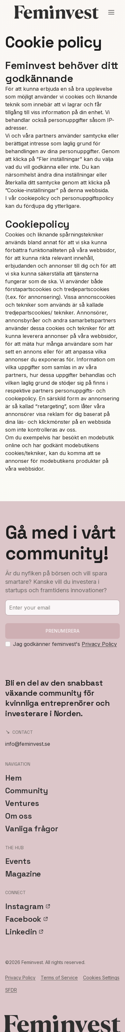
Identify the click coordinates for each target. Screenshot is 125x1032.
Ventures (22, 803)
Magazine (23, 874)
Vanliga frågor (31, 829)
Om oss (18, 816)
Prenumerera (63, 631)
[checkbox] (7, 644)
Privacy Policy (99, 644)
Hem (13, 778)
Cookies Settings (101, 977)
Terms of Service (59, 977)
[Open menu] (111, 12)
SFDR (11, 990)
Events (18, 861)
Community (26, 790)
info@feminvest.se (27, 744)
